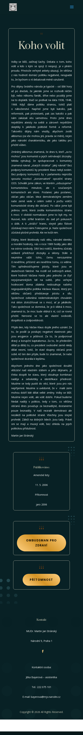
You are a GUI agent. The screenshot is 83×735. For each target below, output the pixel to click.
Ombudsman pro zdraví (41, 542)
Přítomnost (41, 580)
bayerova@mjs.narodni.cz (45, 696)
